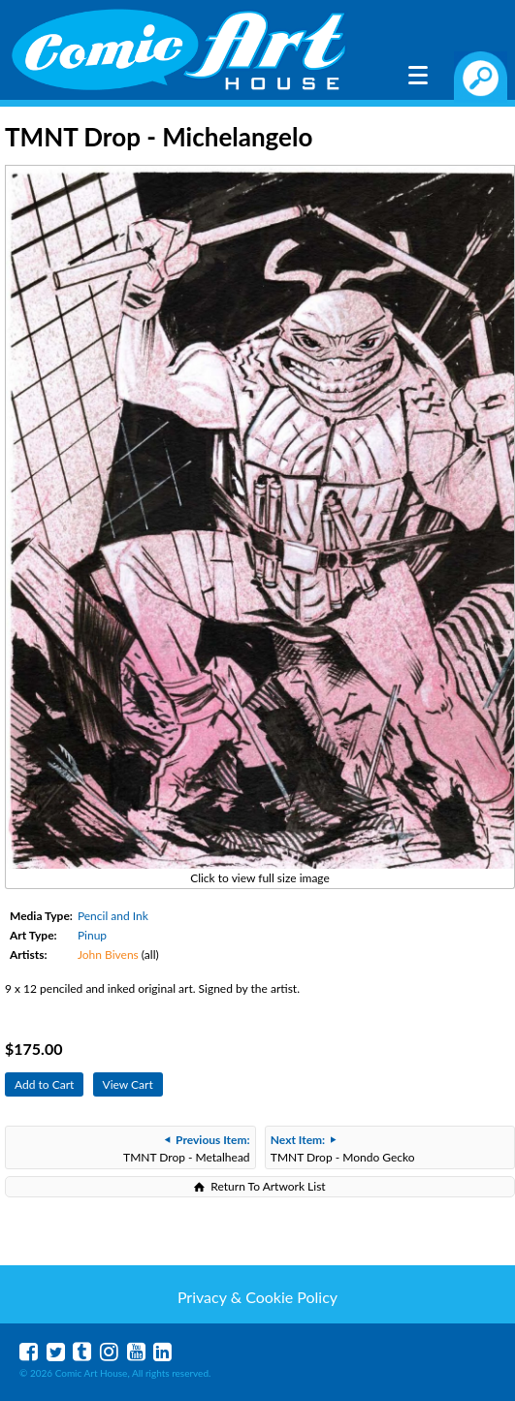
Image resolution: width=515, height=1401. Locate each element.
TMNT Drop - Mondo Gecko (343, 1148)
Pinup (92, 935)
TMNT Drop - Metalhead (186, 1148)
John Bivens (108, 954)
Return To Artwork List (267, 1186)
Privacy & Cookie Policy (257, 1297)
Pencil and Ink (113, 915)
